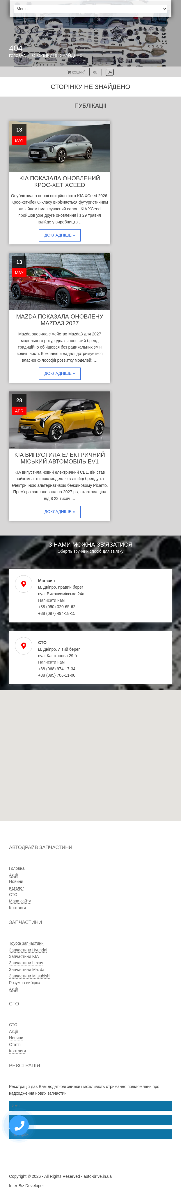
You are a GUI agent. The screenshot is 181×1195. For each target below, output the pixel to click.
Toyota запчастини (26, 943)
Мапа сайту (20, 901)
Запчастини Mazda (27, 969)
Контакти (17, 907)
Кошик (76, 72)
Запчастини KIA (24, 956)
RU (95, 72)
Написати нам (51, 600)
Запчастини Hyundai (28, 950)
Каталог (16, 888)
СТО (13, 894)
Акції (13, 875)
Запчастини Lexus (26, 962)
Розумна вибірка (24, 982)
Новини (16, 881)
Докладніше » (60, 235)
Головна (17, 56)
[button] (73, 777)
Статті (15, 1044)
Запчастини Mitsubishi (29, 976)
